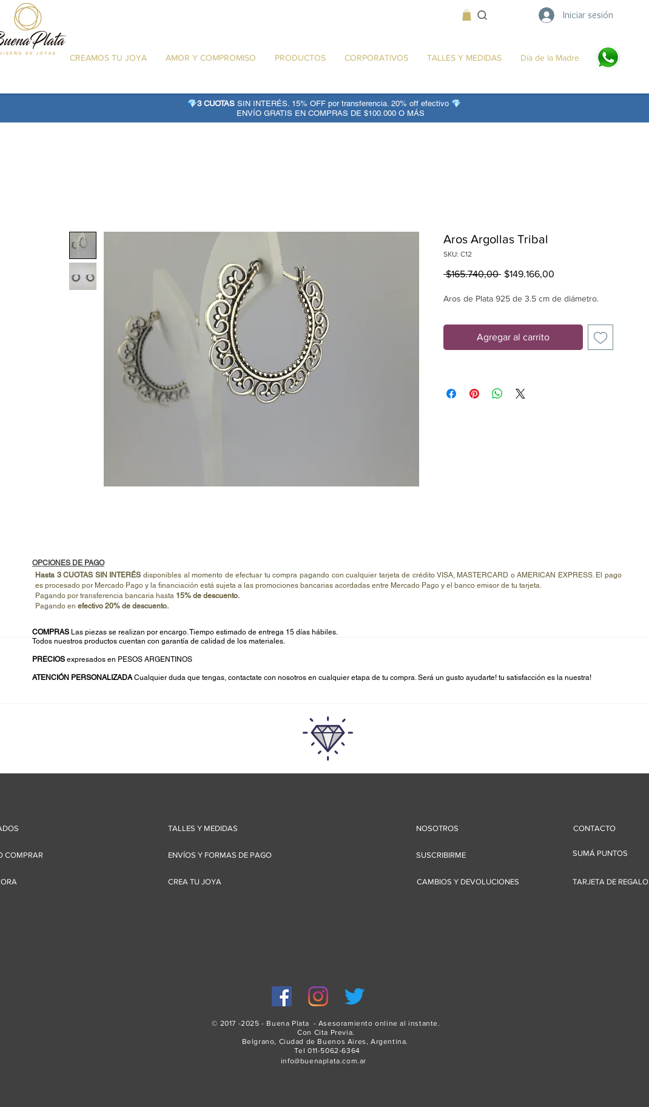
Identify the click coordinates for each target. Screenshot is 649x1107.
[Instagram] (318, 996)
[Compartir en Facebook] (451, 393)
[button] (466, 15)
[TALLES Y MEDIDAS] (203, 828)
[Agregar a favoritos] (600, 337)
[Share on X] (520, 393)
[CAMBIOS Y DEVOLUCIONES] (467, 881)
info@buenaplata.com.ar (323, 1061)
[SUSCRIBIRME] (441, 855)
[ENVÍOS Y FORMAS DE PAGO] (220, 855)
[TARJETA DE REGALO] (610, 881)
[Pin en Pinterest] (474, 393)
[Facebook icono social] (282, 996)
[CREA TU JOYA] (194, 881)
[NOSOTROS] (437, 828)
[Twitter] (355, 996)
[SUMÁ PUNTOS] (607, 853)
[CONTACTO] (594, 828)
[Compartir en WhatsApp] (497, 393)
